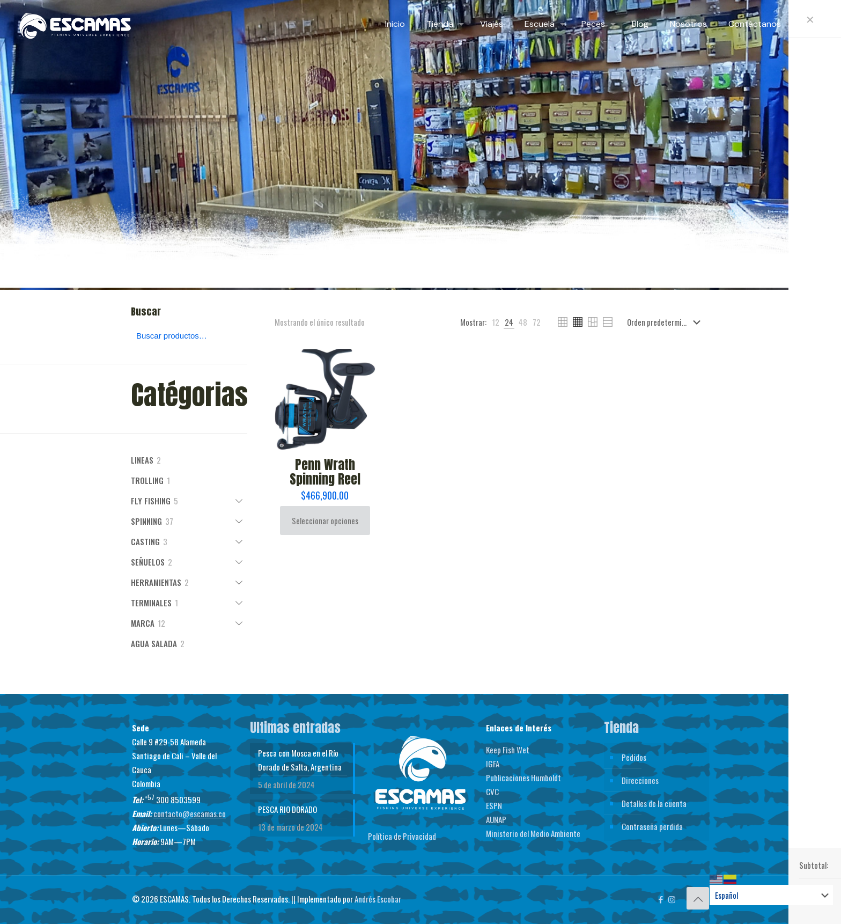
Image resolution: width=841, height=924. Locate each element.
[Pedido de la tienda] (666, 322)
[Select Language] (771, 895)
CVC (492, 791)
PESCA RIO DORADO (287, 809)
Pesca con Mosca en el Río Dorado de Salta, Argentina (300, 760)
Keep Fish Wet (507, 750)
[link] (495, 322)
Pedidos (634, 757)
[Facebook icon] (660, 899)
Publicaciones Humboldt (523, 777)
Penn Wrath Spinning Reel (325, 472)
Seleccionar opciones (325, 520)
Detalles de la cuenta (654, 803)
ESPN (494, 805)
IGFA (492, 763)
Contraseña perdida (652, 826)
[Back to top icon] (698, 898)
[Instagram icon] (672, 899)
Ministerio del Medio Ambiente (533, 833)
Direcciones (640, 780)
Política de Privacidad (402, 836)
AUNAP (496, 819)
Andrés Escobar (378, 899)
